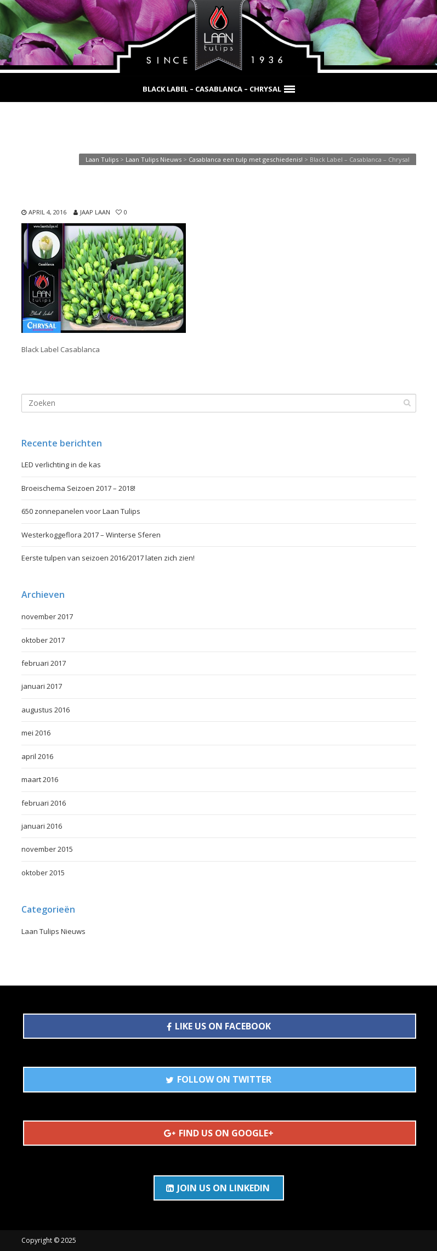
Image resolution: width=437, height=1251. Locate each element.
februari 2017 (43, 663)
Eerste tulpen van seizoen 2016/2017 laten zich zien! (108, 558)
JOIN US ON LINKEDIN (218, 1188)
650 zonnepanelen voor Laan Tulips (80, 511)
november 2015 (47, 849)
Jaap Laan (95, 212)
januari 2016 (41, 826)
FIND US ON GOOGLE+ (219, 1133)
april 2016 (37, 756)
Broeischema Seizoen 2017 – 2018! (78, 488)
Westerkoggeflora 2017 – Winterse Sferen (91, 535)
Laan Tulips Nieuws (53, 931)
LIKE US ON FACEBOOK (219, 1026)
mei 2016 (35, 733)
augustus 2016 (45, 710)
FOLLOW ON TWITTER (218, 1079)
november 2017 (47, 616)
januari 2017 (41, 686)
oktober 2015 (43, 873)
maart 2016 (39, 779)
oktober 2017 (43, 640)
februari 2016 (43, 803)
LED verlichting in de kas (61, 464)
